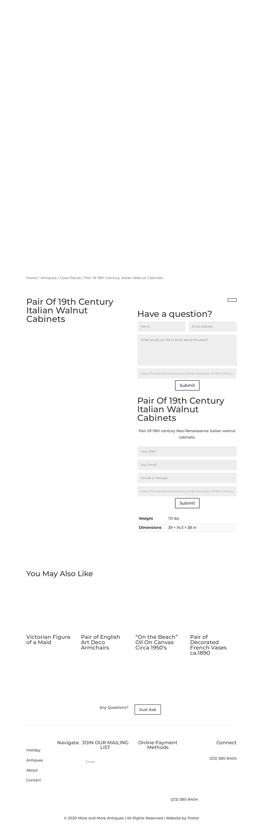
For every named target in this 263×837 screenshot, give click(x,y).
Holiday (33, 750)
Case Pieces (70, 278)
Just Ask (147, 709)
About (32, 770)
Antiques (48, 278)
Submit (187, 385)
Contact (33, 780)
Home (31, 278)
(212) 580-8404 (184, 799)
